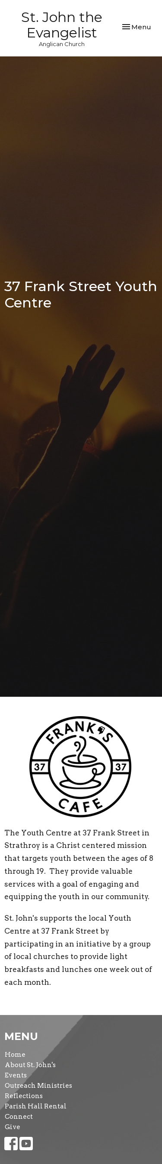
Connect (19, 1117)
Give (12, 1127)
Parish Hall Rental (36, 1106)
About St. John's (30, 1065)
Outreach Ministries (38, 1086)
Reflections (24, 1096)
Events (16, 1075)
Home (15, 1054)
